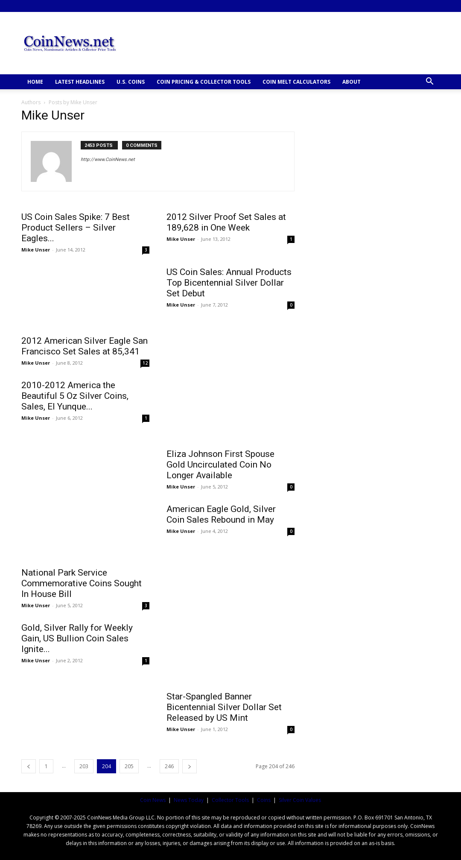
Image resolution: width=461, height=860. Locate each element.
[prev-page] (28, 766)
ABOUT (351, 81)
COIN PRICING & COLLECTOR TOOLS (204, 81)
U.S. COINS (131, 81)
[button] (429, 82)
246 (169, 766)
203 (83, 766)
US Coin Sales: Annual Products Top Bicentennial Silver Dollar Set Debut (229, 282)
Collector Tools (230, 800)
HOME (35, 81)
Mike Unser (35, 249)
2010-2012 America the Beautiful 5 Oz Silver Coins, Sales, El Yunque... (74, 396)
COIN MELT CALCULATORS (296, 81)
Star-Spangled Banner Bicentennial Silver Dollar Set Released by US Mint (224, 707)
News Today (189, 800)
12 (145, 363)
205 (129, 766)
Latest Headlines (80, 81)
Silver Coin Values (300, 800)
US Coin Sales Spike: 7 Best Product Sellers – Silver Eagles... (75, 227)
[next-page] (189, 766)
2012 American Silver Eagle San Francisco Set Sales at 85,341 (84, 346)
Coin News (153, 800)
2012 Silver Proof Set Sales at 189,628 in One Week (226, 222)
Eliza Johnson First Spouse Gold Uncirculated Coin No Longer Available (220, 464)
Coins (264, 800)
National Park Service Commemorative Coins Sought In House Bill (81, 583)
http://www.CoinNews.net (108, 159)
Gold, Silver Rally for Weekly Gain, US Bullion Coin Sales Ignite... (77, 638)
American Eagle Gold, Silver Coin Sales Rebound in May (221, 514)
